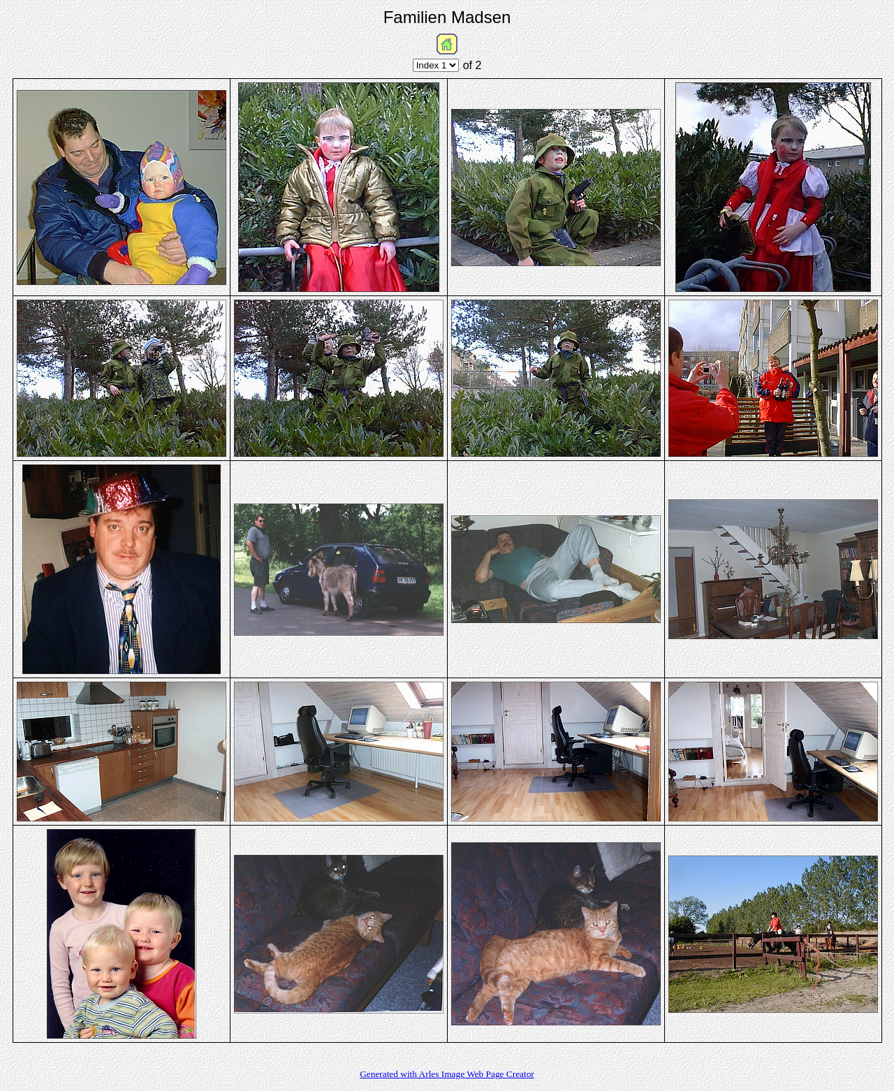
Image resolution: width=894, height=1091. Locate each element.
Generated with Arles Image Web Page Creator (447, 1074)
